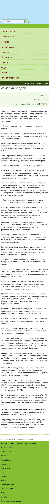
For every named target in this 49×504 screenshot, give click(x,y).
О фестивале (7, 36)
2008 (46, 83)
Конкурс (5, 42)
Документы (6, 57)
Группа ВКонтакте (10, 78)
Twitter (4, 497)
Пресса (4, 62)
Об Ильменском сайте (9, 489)
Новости (5, 52)
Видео (4, 67)
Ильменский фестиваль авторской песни (24, 9)
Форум (4, 72)
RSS (3, 493)
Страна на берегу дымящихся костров (18, 439)
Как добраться (8, 47)
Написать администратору (12, 501)
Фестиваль (30, 83)
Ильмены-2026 (8, 31)
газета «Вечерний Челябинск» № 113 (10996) (29, 104)
